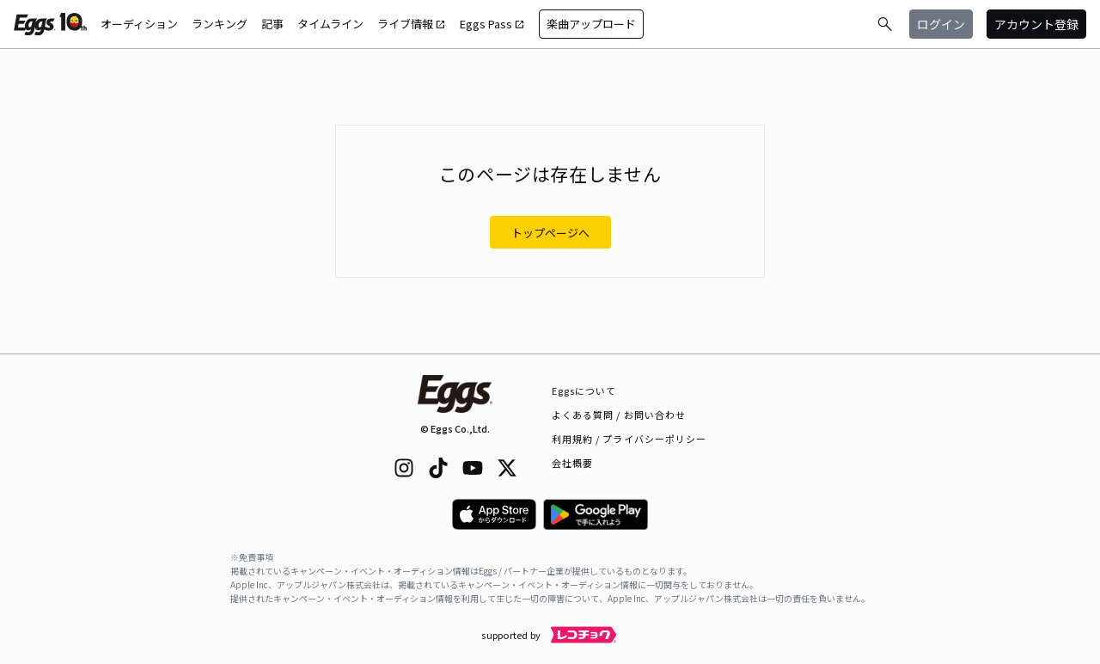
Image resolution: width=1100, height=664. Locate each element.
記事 (272, 23)
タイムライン (330, 23)
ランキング (220, 23)
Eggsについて (584, 390)
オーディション (139, 23)
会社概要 (572, 463)
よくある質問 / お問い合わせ (619, 414)
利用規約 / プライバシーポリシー (629, 439)
